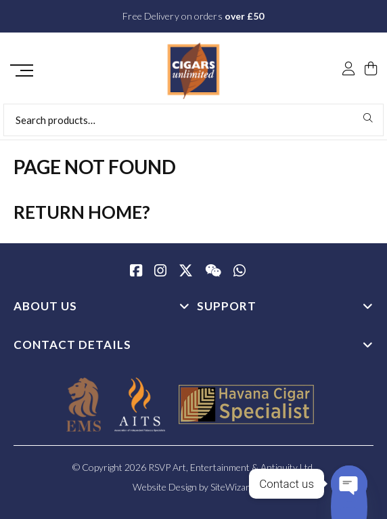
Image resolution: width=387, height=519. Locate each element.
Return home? (82, 212)
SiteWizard (232, 487)
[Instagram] (160, 272)
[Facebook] (136, 272)
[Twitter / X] (186, 272)
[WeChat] (213, 272)
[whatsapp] (239, 272)
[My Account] (348, 70)
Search (368, 118)
